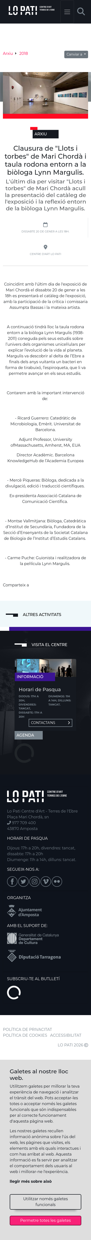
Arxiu (8, 53)
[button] (81, 12)
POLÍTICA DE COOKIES (25, 1035)
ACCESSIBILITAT (66, 1035)
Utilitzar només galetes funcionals (45, 1202)
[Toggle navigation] (67, 12)
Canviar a (74, 54)
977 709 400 (21, 823)
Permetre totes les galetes (45, 1220)
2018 (23, 53)
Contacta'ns (50, 723)
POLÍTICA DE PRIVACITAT (27, 1029)
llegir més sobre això (31, 1181)
